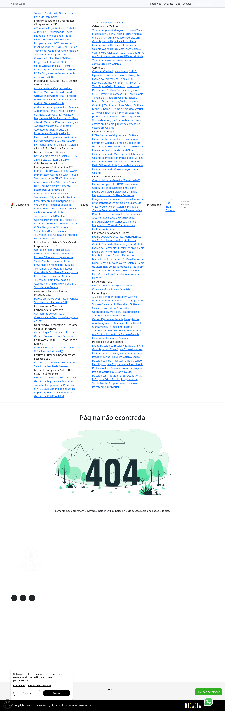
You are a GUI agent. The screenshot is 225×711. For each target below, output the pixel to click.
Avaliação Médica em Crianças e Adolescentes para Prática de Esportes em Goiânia (52, 129)
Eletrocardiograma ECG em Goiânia (54, 141)
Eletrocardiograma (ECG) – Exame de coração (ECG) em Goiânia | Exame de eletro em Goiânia (117, 93)
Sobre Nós (155, 3)
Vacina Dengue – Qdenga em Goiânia (114, 30)
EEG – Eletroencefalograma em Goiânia (115, 135)
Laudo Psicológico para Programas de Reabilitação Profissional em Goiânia (117, 364)
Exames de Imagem (90, 629)
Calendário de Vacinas (91, 620)
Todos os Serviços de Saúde (108, 22)
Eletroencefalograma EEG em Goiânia (56, 144)
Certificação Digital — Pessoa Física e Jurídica (34, 656)
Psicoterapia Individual (105, 387)
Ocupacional (23, 204)
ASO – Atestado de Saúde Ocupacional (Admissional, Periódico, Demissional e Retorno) (55, 95)
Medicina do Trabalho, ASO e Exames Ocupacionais (37, 625)
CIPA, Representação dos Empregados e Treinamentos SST (41, 634)
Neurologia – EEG (89, 643)
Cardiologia (86, 625)
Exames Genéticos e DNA (93, 634)
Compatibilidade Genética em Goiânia (114, 188)
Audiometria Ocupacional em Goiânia (56, 107)
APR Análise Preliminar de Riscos (53, 32)
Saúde (84, 204)
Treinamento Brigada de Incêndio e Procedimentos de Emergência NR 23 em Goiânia (56, 200)
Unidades (168, 3)
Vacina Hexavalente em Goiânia (110, 52)
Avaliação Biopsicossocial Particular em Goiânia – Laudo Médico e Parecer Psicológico (56, 118)
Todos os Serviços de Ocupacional (54, 13)
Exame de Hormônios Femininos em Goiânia (118, 248)
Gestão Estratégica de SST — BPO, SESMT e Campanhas (39, 665)
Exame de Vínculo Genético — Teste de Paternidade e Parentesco (117, 210)
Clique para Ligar (203, 3)
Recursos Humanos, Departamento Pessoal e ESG (36, 661)
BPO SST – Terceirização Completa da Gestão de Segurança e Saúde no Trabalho (55, 381)
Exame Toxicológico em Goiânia (120, 270)
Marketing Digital (48, 705)
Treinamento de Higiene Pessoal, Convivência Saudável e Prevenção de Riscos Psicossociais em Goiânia (56, 272)
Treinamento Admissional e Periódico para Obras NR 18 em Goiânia (55, 182)
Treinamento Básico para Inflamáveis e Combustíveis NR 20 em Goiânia (52, 189)
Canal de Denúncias (45, 17)
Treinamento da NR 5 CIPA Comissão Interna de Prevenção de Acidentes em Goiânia (55, 208)
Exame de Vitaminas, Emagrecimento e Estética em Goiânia (118, 266)
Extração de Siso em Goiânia (122, 334)
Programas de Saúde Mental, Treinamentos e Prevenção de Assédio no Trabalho (54, 261)
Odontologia (86, 647)
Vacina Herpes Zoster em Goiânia (121, 49)
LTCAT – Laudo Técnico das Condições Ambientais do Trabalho (56, 50)
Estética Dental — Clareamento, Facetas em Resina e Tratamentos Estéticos (118, 326)
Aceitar (56, 693)
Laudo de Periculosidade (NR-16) (53, 35)
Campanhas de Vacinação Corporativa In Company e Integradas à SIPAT (56, 317)
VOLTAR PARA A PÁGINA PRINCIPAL (112, 517)
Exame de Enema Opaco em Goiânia (123, 146)
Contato (187, 3)
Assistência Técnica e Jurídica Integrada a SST (34, 643)
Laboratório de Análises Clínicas (96, 638)
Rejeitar (27, 693)
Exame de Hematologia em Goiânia (122, 244)
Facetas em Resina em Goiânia (110, 338)
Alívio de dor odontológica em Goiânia (114, 296)
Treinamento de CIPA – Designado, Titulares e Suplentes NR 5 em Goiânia (56, 227)
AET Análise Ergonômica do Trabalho (55, 28)
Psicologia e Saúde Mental (93, 652)
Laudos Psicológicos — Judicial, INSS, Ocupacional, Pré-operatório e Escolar (117, 375)
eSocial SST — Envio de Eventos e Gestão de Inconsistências (41, 629)
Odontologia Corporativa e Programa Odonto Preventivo (40, 652)
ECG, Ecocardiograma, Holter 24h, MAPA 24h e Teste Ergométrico (116, 82)
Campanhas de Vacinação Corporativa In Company (37, 647)
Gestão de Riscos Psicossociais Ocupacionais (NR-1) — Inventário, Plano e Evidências (54, 253)
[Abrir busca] (212, 204)
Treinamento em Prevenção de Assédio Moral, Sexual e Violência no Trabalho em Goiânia (55, 283)
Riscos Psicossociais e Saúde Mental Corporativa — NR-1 (40, 638)
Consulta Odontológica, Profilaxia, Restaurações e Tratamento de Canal (115, 311)
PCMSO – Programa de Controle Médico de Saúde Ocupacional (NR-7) (53, 61)
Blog (178, 3)
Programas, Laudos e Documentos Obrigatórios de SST (39, 620)
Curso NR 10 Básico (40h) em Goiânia (55, 171)
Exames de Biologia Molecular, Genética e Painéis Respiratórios (114, 221)
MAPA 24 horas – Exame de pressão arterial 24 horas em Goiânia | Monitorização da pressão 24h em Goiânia (117, 112)
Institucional (154, 204)
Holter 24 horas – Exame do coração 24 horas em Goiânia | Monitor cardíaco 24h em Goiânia (117, 101)
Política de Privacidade (39, 685)
